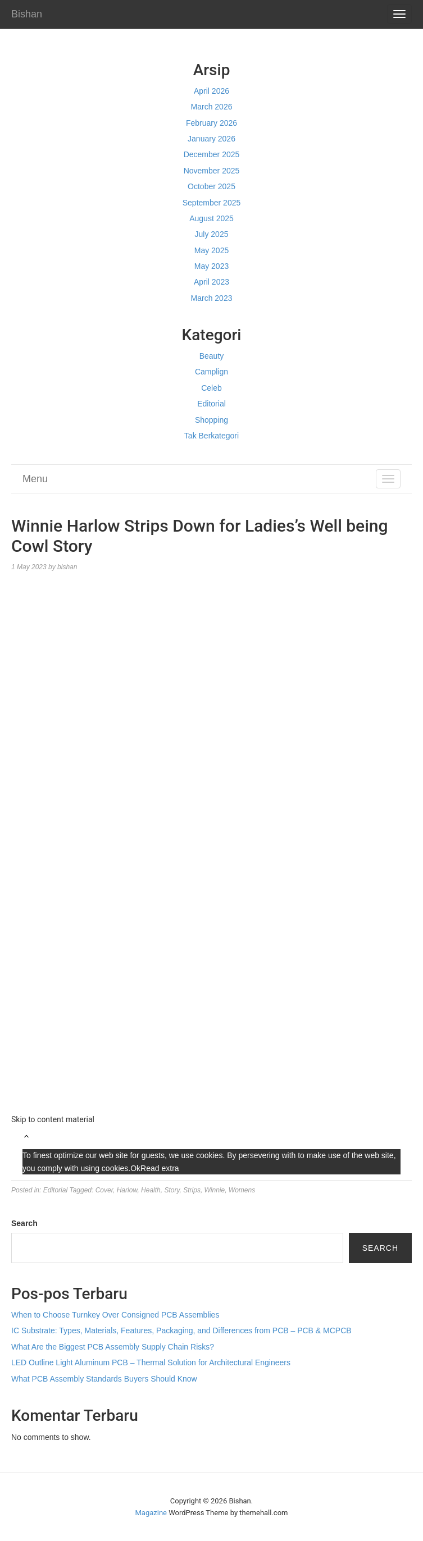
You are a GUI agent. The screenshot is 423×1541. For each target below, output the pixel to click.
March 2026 (212, 106)
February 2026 (211, 122)
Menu (35, 478)
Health (151, 1190)
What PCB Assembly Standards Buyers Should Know (104, 1378)
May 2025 (211, 250)
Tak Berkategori (211, 435)
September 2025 (212, 202)
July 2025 (212, 234)
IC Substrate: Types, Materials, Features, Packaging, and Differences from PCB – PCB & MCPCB (181, 1330)
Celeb (211, 387)
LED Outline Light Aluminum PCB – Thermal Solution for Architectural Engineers (150, 1362)
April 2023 (211, 281)
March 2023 (212, 298)
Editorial (211, 403)
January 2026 (211, 138)
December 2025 (212, 154)
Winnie (214, 1190)
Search (24, 1223)
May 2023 (211, 266)
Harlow (127, 1190)
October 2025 (211, 186)
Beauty (211, 355)
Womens (242, 1190)
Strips (192, 1190)
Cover (104, 1190)
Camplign (211, 371)
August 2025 (211, 218)
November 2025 (212, 170)
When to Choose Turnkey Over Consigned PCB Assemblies (115, 1314)
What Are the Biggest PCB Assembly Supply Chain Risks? (112, 1346)
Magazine (151, 1512)
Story (171, 1190)
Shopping (211, 419)
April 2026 (211, 90)
